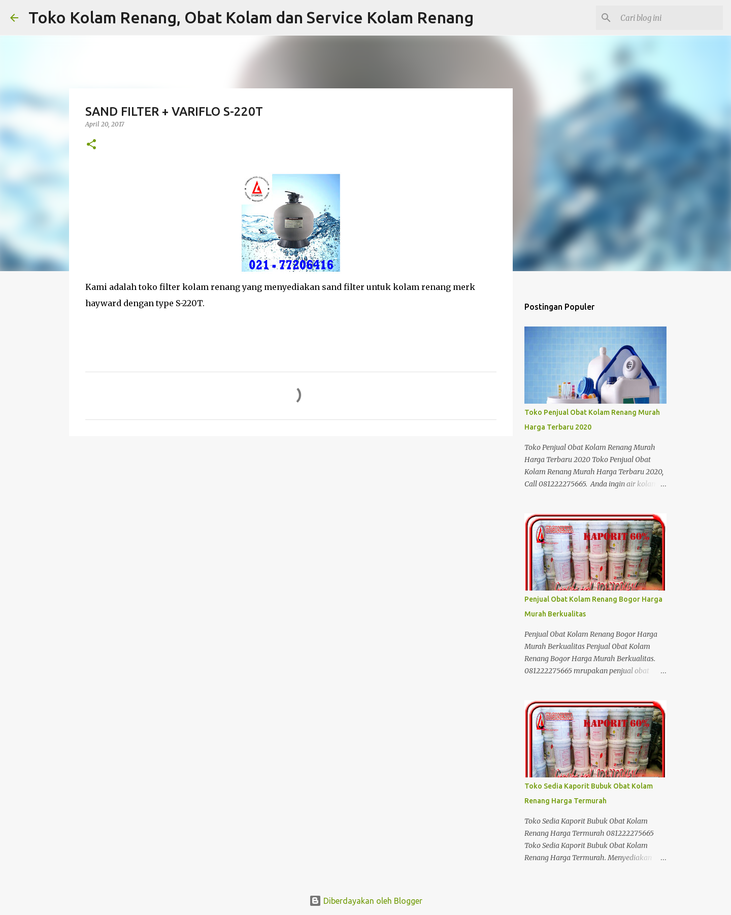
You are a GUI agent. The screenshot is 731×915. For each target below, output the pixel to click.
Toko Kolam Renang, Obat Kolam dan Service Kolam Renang (251, 17)
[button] (91, 145)
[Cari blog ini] (669, 18)
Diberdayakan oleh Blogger (365, 900)
